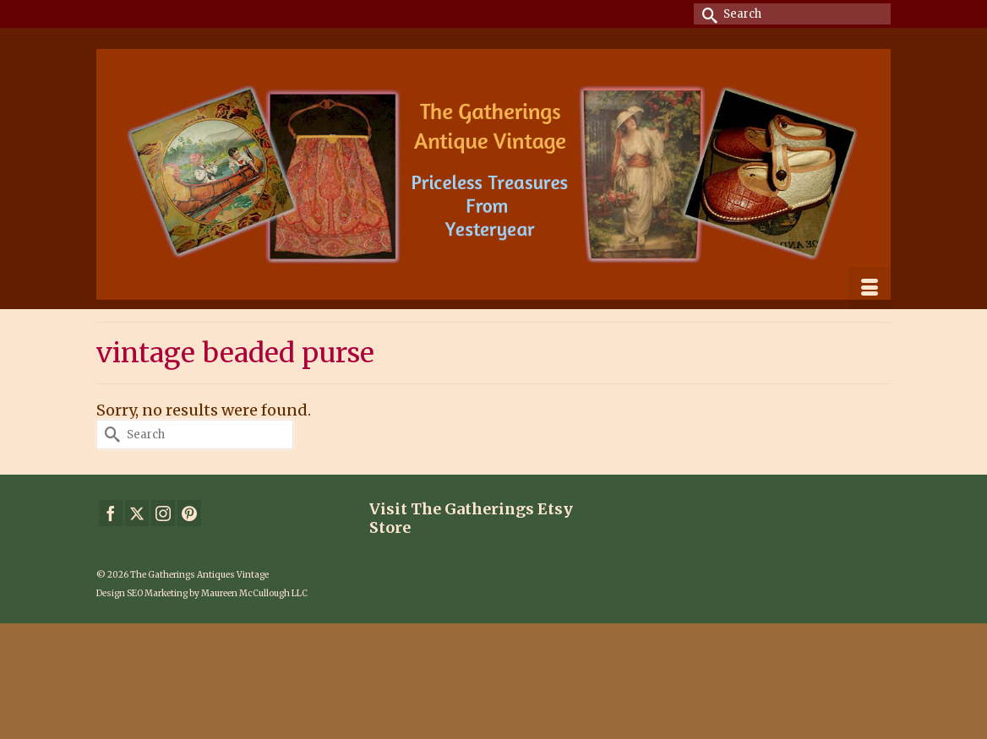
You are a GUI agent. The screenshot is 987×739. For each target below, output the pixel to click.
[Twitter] (137, 513)
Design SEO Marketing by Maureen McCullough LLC (202, 593)
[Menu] (869, 288)
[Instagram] (163, 513)
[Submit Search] (706, 13)
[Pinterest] (189, 513)
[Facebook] (111, 513)
